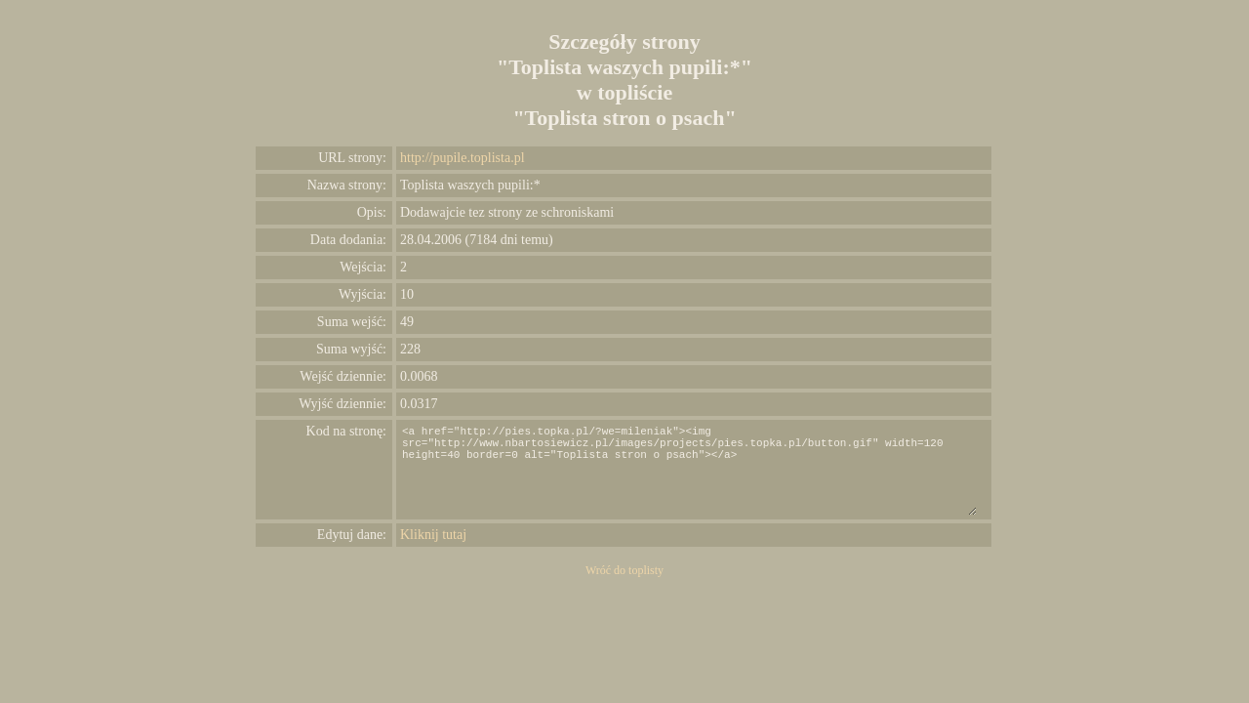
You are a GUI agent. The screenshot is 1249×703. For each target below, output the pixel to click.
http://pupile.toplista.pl (462, 157)
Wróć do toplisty (624, 570)
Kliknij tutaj (433, 534)
